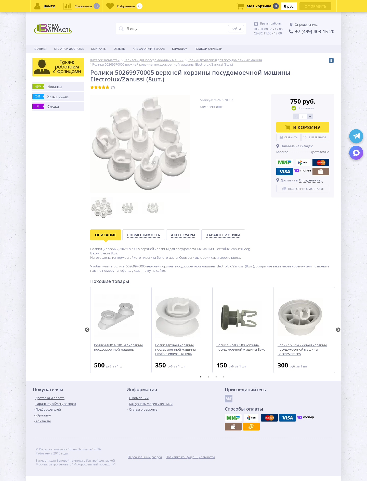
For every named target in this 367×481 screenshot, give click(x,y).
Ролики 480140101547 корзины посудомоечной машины (118, 347)
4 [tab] (223, 376)
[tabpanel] (120, 330)
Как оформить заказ (149, 49)
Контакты (98, 49)
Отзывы (119, 49)
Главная (40, 49)
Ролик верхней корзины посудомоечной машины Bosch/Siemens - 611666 (175, 349)
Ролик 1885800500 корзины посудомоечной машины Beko (240, 347)
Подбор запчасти (208, 49)
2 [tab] (208, 376)
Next (338, 329)
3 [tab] (216, 376)
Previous (87, 329)
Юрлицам (179, 49)
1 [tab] (200, 376)
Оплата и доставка (69, 49)
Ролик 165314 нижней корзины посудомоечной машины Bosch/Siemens (302, 349)
